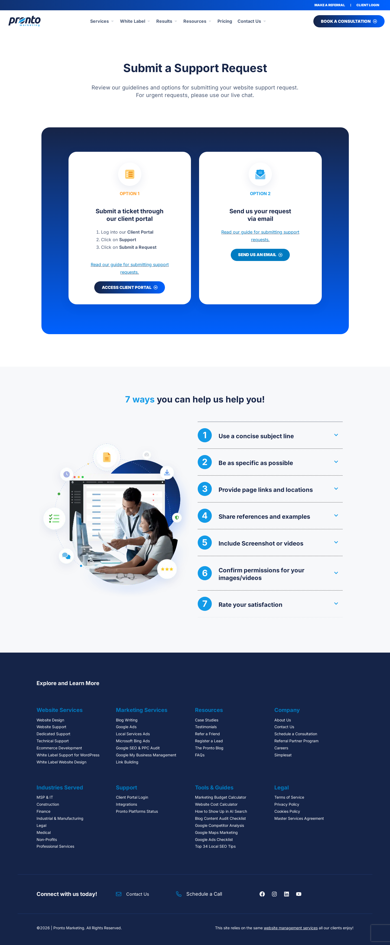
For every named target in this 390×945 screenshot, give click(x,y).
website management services (291, 927)
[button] (270, 435)
